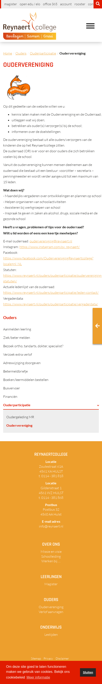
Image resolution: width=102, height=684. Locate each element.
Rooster (79, 4)
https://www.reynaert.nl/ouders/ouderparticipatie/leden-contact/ (51, 292)
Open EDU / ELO (30, 4)
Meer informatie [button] (38, 677)
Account (66, 4)
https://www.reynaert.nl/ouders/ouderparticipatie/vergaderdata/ (50, 304)
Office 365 (50, 4)
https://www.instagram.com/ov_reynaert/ (49, 247)
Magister (10, 4)
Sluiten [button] (88, 672)
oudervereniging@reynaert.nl (51, 241)
